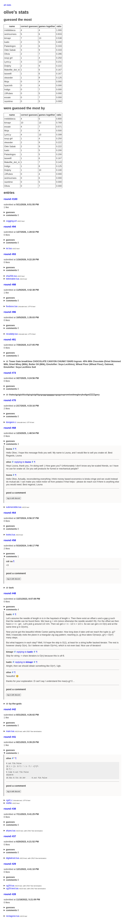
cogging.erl (11, 221)
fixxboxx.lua (11, 306)
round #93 (10, 254)
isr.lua (9, 248)
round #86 (10, 312)
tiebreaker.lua (12, 279)
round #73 (10, 372)
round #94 (10, 226)
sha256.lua (11, 276)
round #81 (10, 339)
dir (62, 364)
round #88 (10, 284)
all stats (7, 5)
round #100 (10, 199)
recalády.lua (12, 334)
